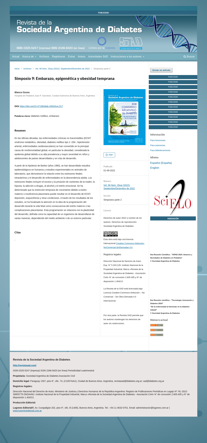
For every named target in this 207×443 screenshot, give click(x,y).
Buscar (189, 56)
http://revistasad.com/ (24, 365)
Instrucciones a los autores (126, 56)
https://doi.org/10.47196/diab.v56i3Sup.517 (41, 106)
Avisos (81, 56)
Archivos (44, 56)
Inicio (17, 68)
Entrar (71, 56)
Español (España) (161, 162)
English (154, 167)
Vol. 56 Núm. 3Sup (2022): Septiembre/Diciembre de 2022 (62, 68)
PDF (110, 155)
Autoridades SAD (98, 56)
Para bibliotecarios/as (160, 150)
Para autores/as (157, 145)
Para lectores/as (157, 140)
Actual (15, 56)
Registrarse (58, 56)
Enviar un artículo (161, 70)
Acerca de (28, 56)
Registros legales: (112, 254)
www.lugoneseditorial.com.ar (27, 410)
